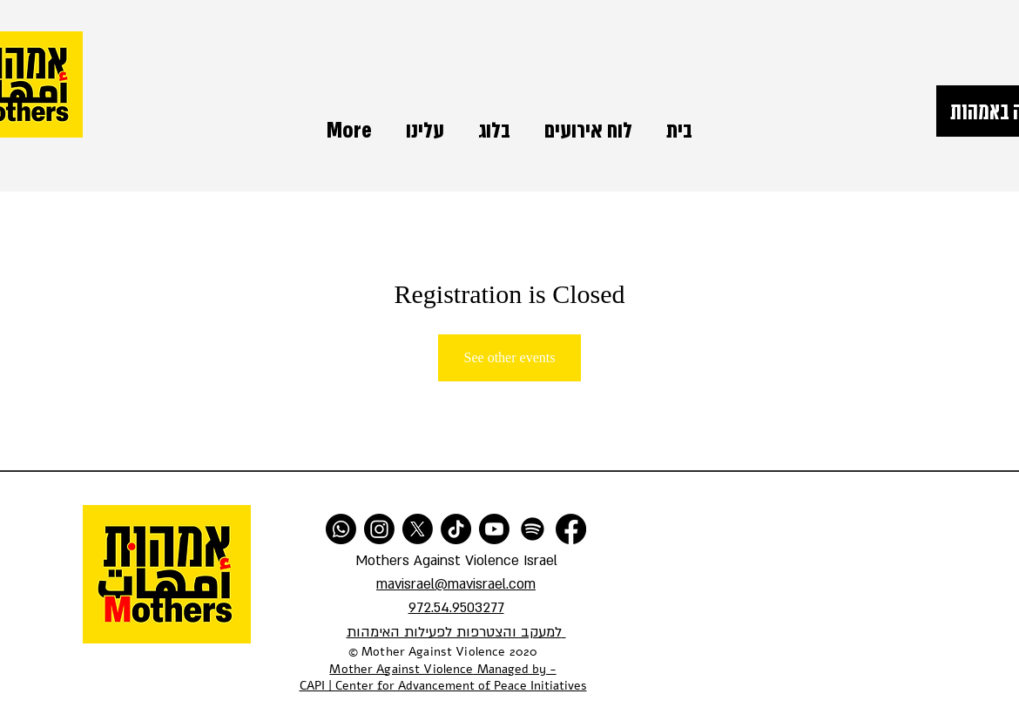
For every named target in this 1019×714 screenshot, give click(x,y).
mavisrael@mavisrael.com (456, 584)
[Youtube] (494, 529)
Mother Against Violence (401, 669)
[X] (417, 529)
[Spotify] (532, 529)
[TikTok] (456, 529)
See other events (510, 357)
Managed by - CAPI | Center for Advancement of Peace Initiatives (443, 678)
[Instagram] (379, 529)
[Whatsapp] (341, 529)
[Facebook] (571, 529)
